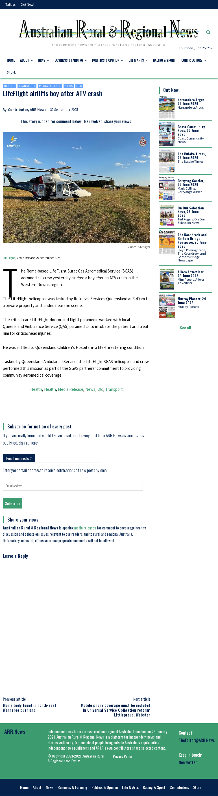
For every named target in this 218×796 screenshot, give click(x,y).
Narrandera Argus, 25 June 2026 (191, 101)
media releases (85, 528)
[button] (208, 32)
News (69, 86)
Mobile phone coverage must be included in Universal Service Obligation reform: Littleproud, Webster (115, 710)
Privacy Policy (122, 756)
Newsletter (188, 762)
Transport (27, 86)
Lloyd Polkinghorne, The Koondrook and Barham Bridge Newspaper (192, 255)
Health (9, 86)
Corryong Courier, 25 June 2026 (191, 182)
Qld (79, 86)
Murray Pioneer (188, 306)
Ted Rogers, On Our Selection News (191, 221)
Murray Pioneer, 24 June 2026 (192, 300)
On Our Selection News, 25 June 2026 (191, 211)
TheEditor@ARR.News (197, 740)
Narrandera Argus (191, 107)
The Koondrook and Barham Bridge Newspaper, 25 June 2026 (192, 240)
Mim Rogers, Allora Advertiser (191, 281)
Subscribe (12, 503)
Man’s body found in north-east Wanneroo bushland (29, 707)
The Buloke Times (190, 161)
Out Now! (171, 90)
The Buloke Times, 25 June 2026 (192, 155)
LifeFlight (9, 258)
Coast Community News (191, 140)
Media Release (50, 86)
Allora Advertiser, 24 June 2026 (191, 273)
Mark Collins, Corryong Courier (190, 190)
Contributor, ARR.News (27, 109)
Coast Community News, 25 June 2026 (191, 130)
